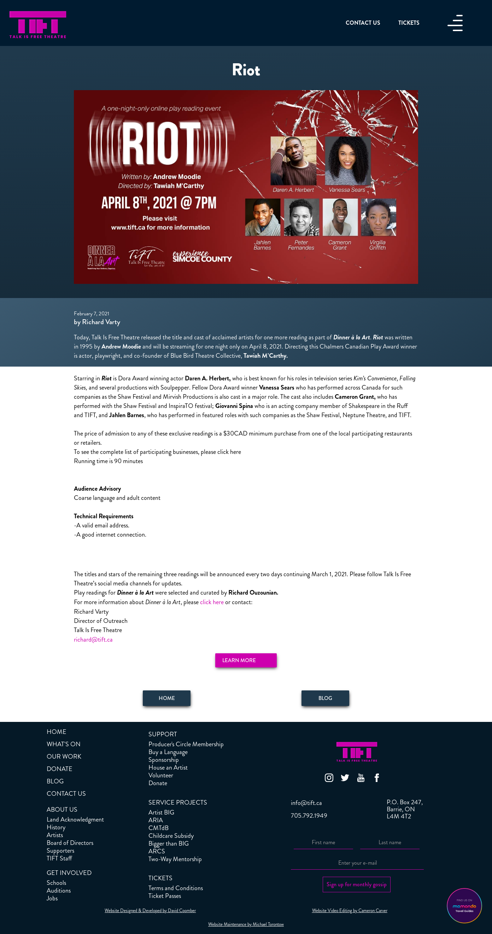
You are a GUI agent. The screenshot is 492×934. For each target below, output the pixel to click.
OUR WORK (64, 756)
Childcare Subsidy (171, 835)
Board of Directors (70, 842)
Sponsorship (163, 759)
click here (212, 602)
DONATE (59, 769)
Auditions (59, 890)
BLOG (55, 781)
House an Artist (168, 767)
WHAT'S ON (64, 744)
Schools (56, 882)
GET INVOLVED (69, 872)
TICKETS (160, 878)
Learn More (239, 660)
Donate (157, 783)
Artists (55, 835)
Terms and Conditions (175, 888)
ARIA (155, 820)
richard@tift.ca (93, 639)
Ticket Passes (164, 895)
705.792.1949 (309, 815)
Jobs (52, 898)
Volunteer (160, 775)
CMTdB (158, 828)
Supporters (60, 850)
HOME (56, 731)
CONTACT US (66, 793)
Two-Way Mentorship (175, 859)
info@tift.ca (306, 803)
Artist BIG (161, 812)
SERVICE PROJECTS (177, 802)
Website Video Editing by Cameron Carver (349, 910)
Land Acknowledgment (75, 819)
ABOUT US (62, 809)
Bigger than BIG (168, 843)
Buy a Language (168, 752)
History (56, 827)
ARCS (156, 851)
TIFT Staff (59, 858)
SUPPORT (162, 734)
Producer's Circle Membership (186, 744)
